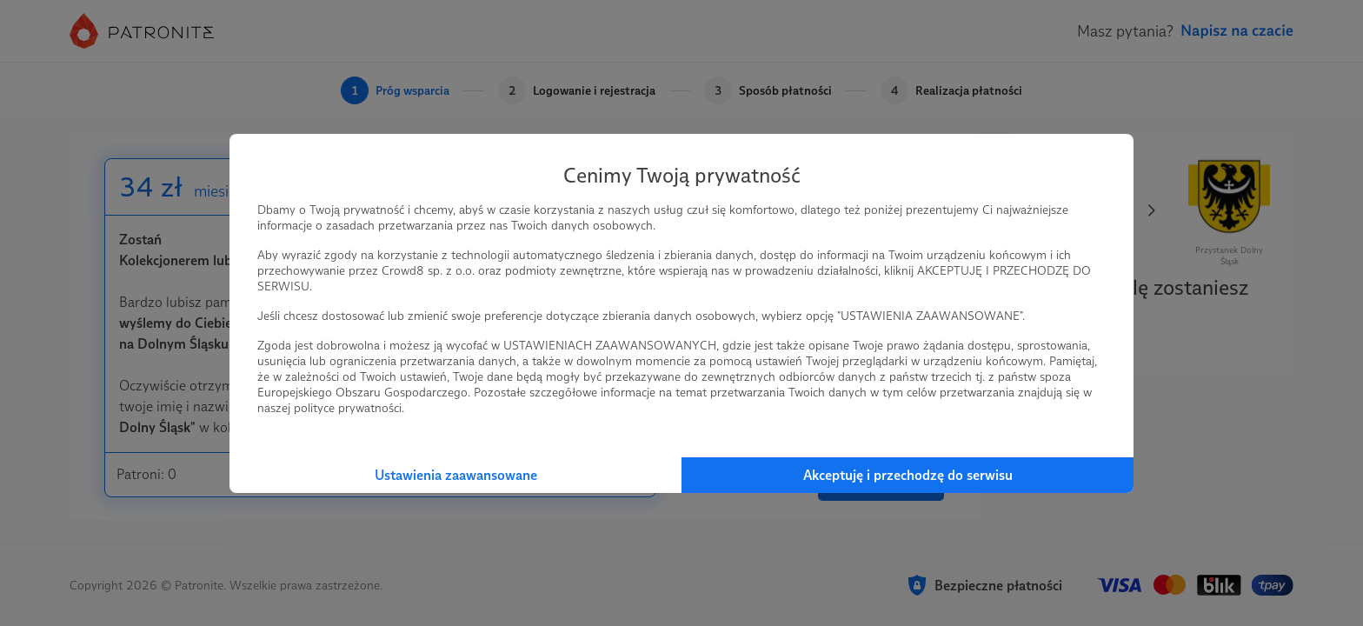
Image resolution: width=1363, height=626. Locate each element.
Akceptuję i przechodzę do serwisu (908, 475)
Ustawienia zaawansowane (456, 475)
